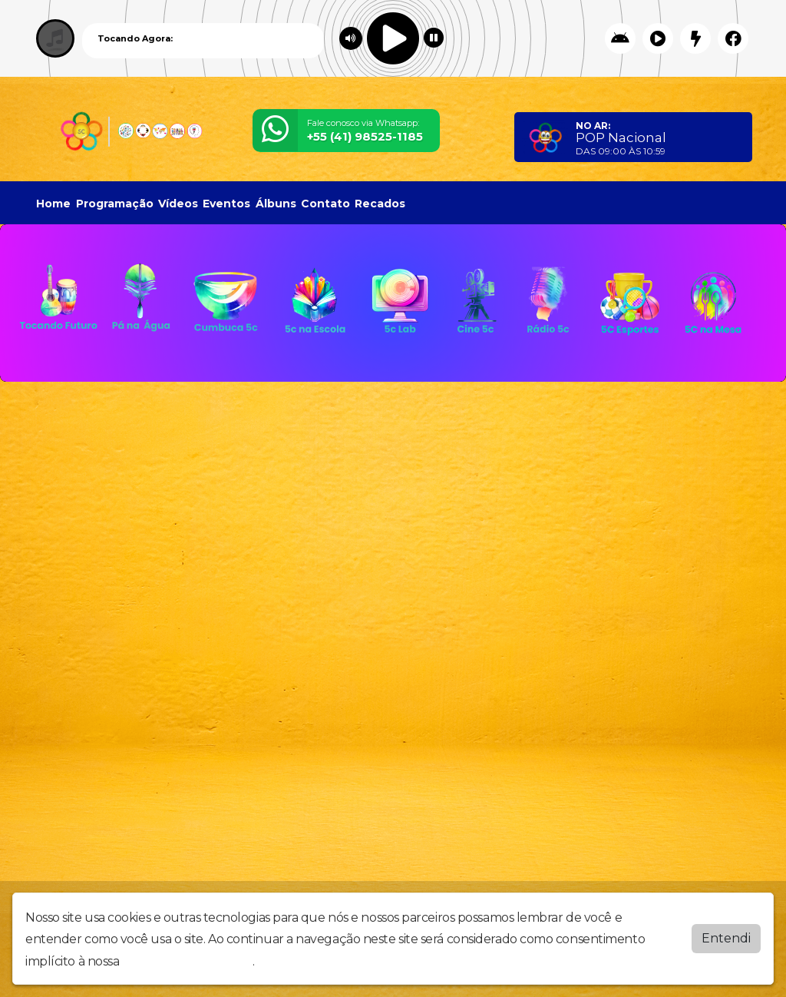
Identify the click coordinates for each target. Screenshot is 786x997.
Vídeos (178, 203)
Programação (115, 203)
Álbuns (276, 203)
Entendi (726, 938)
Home (53, 203)
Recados (380, 203)
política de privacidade (187, 961)
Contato (325, 203)
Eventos (226, 203)
